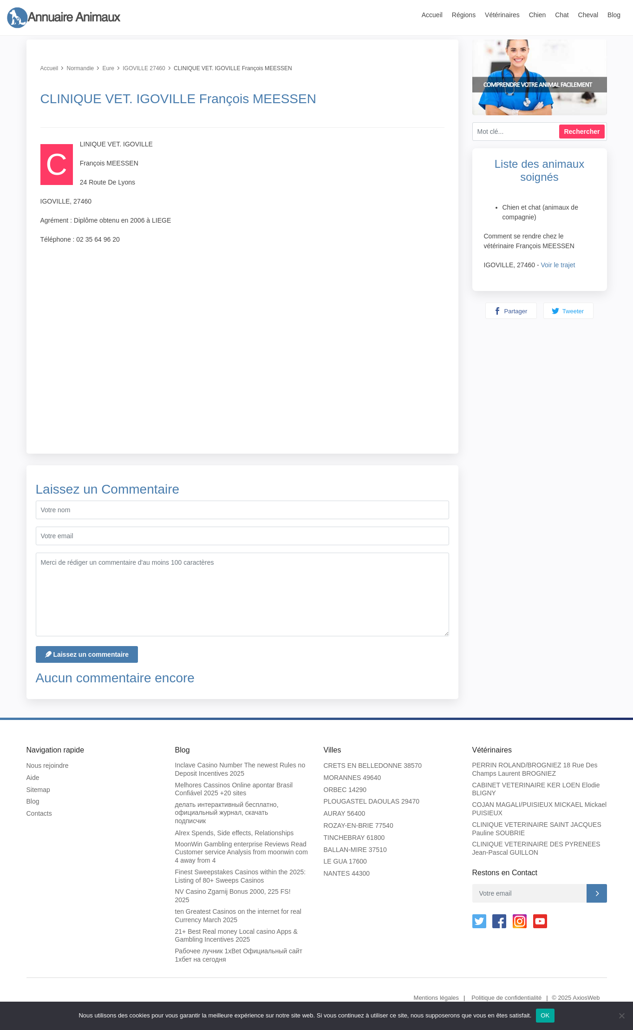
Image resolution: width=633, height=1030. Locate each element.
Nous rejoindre (47, 765)
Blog (613, 15)
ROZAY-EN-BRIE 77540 (358, 825)
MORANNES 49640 (352, 777)
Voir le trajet (558, 265)
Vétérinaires (502, 15)
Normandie (80, 68)
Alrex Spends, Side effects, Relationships (234, 833)
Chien (537, 15)
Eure (108, 68)
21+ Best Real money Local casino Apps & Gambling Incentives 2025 (236, 936)
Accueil (432, 15)
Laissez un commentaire (87, 654)
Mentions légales (436, 997)
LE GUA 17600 (345, 861)
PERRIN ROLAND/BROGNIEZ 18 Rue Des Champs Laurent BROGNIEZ (535, 769)
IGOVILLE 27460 (144, 68)
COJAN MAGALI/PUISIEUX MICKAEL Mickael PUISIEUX (539, 809)
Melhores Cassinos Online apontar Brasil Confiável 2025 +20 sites (234, 789)
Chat (562, 15)
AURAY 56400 (344, 813)
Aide (32, 777)
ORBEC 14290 (345, 789)
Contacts (39, 813)
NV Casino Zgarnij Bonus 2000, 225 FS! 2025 (233, 896)
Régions (464, 15)
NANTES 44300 (347, 873)
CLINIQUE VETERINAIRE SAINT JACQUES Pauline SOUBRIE (536, 829)
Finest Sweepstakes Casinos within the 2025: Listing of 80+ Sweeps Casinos (240, 876)
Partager (510, 311)
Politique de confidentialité (506, 997)
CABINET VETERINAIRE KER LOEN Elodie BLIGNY (536, 789)
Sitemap (38, 789)
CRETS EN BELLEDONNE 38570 (373, 765)
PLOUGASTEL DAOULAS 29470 (371, 801)
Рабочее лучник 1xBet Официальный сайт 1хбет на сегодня (238, 955)
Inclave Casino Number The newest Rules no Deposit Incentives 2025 (240, 769)
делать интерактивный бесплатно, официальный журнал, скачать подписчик (227, 813)
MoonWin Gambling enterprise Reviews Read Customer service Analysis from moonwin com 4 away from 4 (241, 852)
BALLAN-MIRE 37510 (355, 849)
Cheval (588, 15)
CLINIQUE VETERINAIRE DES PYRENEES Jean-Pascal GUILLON (536, 848)
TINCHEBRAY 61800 (354, 837)
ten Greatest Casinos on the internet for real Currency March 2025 (238, 916)
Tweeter (568, 311)
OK (545, 1015)
